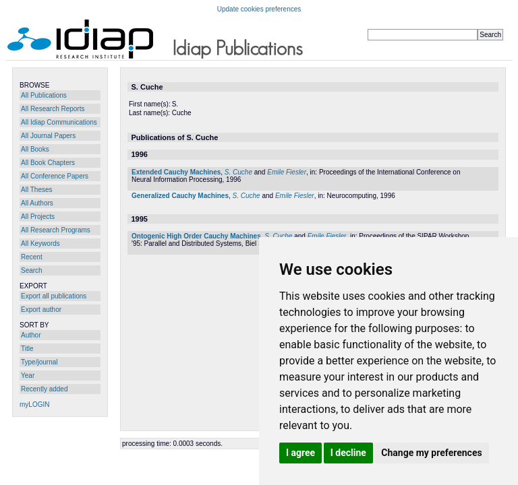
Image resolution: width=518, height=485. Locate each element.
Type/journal (39, 362)
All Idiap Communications (59, 122)
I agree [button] (300, 452)
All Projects (38, 216)
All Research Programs (55, 230)
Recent (31, 257)
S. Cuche (238, 172)
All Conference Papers (54, 176)
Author (30, 335)
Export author (41, 309)
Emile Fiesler (286, 172)
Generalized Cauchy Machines (180, 195)
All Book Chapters (48, 162)
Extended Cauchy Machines (176, 172)
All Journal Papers (48, 135)
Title (27, 348)
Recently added (44, 389)
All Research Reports (52, 108)
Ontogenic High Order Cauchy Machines (196, 236)
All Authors (37, 203)
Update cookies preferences (259, 9)
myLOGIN (34, 404)
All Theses (37, 189)
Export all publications (53, 296)
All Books (35, 149)
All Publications (44, 95)
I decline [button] (348, 452)
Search (31, 270)
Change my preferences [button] (431, 452)
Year (27, 375)
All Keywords (40, 243)
